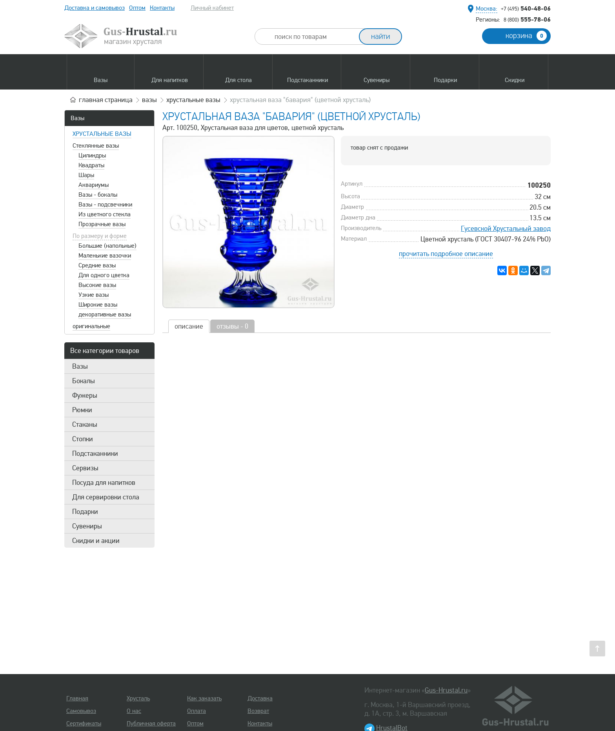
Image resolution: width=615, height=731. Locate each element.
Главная (77, 698)
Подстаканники (95, 453)
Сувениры (87, 526)
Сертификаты (83, 723)
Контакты (162, 8)
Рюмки (82, 410)
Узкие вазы (93, 295)
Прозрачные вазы (102, 224)
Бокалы (83, 380)
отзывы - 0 (232, 326)
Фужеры (84, 395)
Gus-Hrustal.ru (446, 690)
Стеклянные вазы (96, 146)
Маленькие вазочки (104, 256)
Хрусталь (138, 698)
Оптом (137, 8)
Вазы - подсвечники (105, 204)
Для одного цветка (103, 275)
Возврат (258, 711)
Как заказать (204, 698)
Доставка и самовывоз (94, 8)
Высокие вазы (97, 285)
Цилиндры (92, 155)
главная (106, 99)
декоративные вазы (104, 314)
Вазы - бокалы (97, 195)
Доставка (260, 698)
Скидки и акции (96, 540)
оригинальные (91, 326)
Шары (86, 175)
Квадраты (91, 165)
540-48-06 (526, 8)
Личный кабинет (212, 8)
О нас (134, 711)
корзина (526, 36)
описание (189, 326)
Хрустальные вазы (102, 134)
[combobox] (314, 36)
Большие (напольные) (107, 246)
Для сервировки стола (105, 497)
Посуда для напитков (103, 482)
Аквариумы (93, 185)
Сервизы (85, 468)
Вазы (77, 118)
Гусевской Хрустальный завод (506, 228)
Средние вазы (97, 265)
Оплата (196, 711)
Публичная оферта (151, 723)
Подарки (85, 511)
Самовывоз (81, 711)
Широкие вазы (97, 305)
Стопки (82, 439)
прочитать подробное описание (446, 253)
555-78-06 (527, 19)
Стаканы (84, 424)
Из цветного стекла (104, 214)
